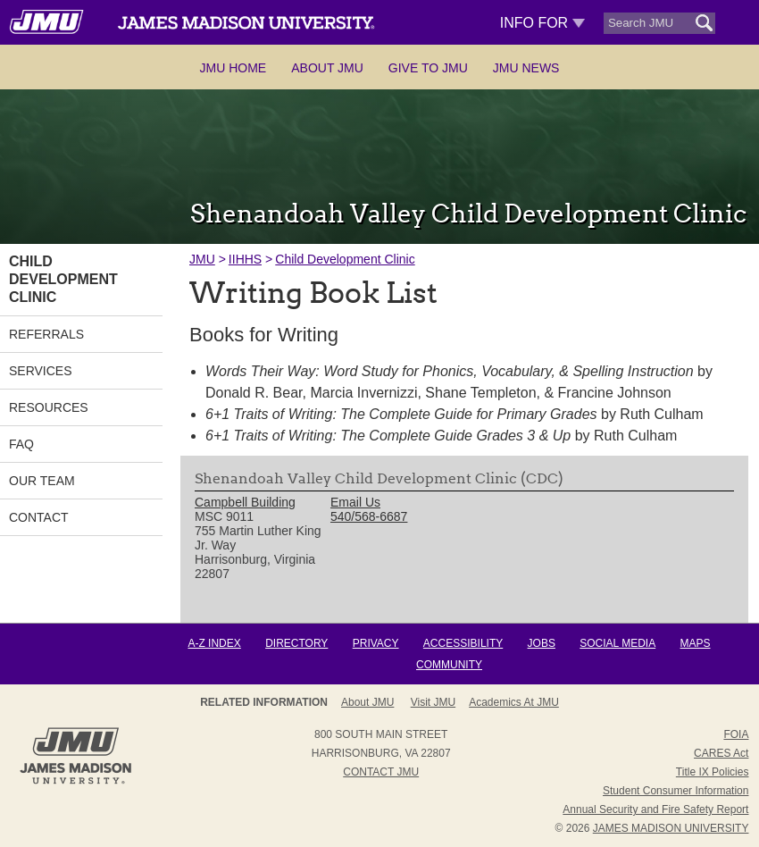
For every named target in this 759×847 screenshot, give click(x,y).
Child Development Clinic (344, 259)
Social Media (617, 643)
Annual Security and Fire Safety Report (655, 809)
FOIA (735, 734)
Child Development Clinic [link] (63, 279)
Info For (542, 22)
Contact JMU (381, 772)
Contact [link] (39, 517)
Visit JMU (433, 702)
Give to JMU (428, 68)
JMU (202, 259)
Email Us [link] (355, 502)
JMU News (526, 68)
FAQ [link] (21, 444)
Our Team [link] (42, 481)
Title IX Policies (712, 772)
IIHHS (245, 259)
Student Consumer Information (675, 790)
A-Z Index (214, 643)
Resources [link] (48, 407)
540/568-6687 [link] (368, 516)
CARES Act (721, 753)
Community (449, 664)
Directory (296, 643)
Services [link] (40, 371)
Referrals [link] (46, 334)
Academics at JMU (514, 702)
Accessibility (463, 643)
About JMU (327, 68)
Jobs (541, 643)
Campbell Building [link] (245, 502)
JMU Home (233, 68)
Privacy (376, 643)
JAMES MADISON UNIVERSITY (671, 828)
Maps (695, 643)
